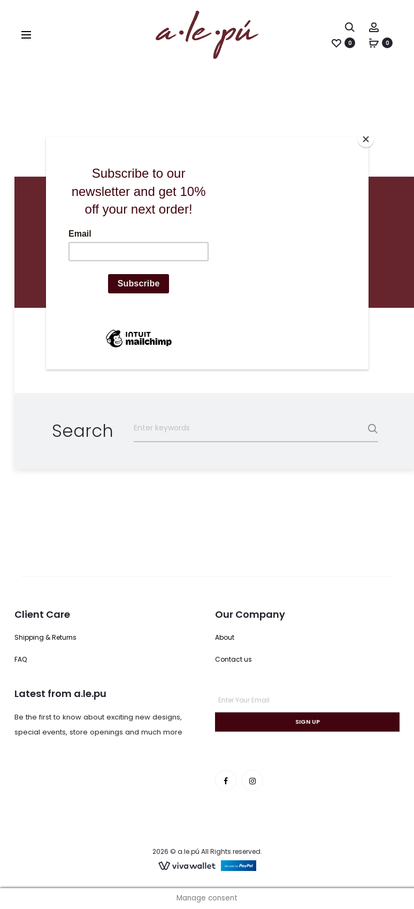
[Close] (365, 139)
